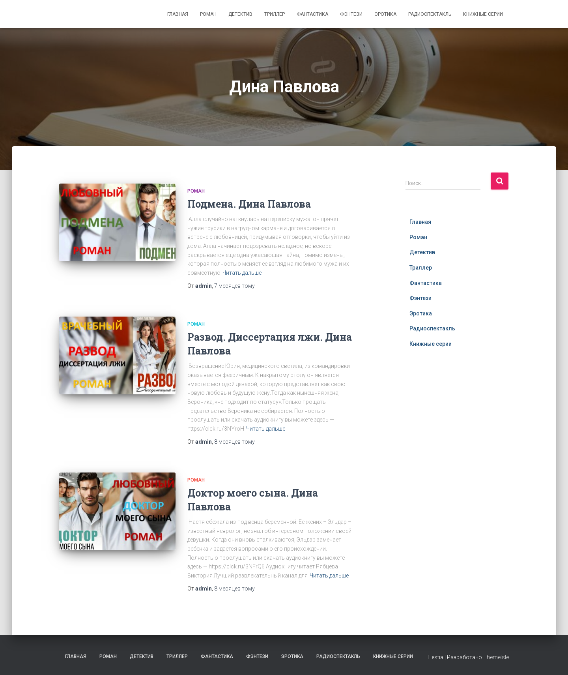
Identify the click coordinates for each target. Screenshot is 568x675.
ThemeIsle (496, 657)
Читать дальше (242, 273)
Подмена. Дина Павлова (249, 203)
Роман (208, 14)
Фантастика (312, 14)
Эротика (385, 14)
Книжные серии (483, 14)
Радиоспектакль (429, 14)
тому (234, 286)
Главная (177, 14)
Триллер (274, 14)
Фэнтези (351, 14)
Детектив (240, 14)
